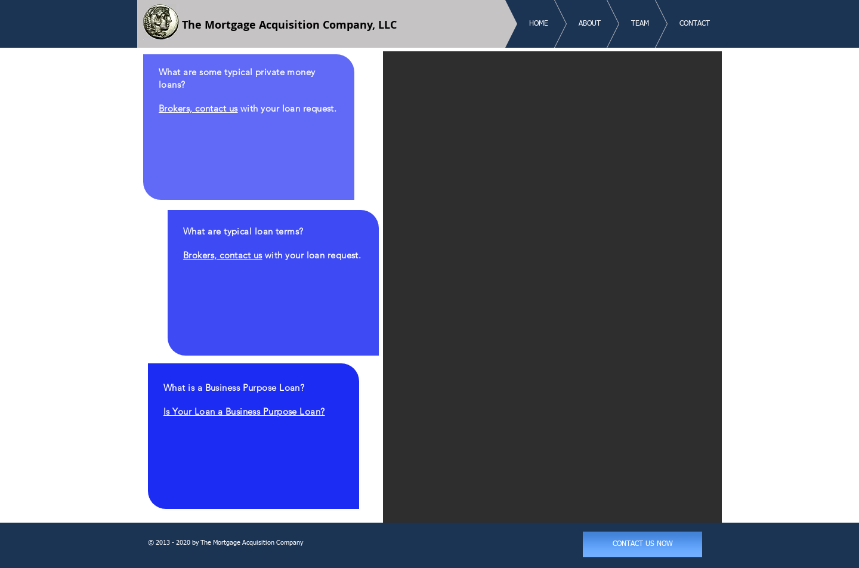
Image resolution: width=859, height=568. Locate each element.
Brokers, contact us (198, 108)
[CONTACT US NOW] (642, 544)
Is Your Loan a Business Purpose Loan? (244, 411)
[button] (552, 287)
